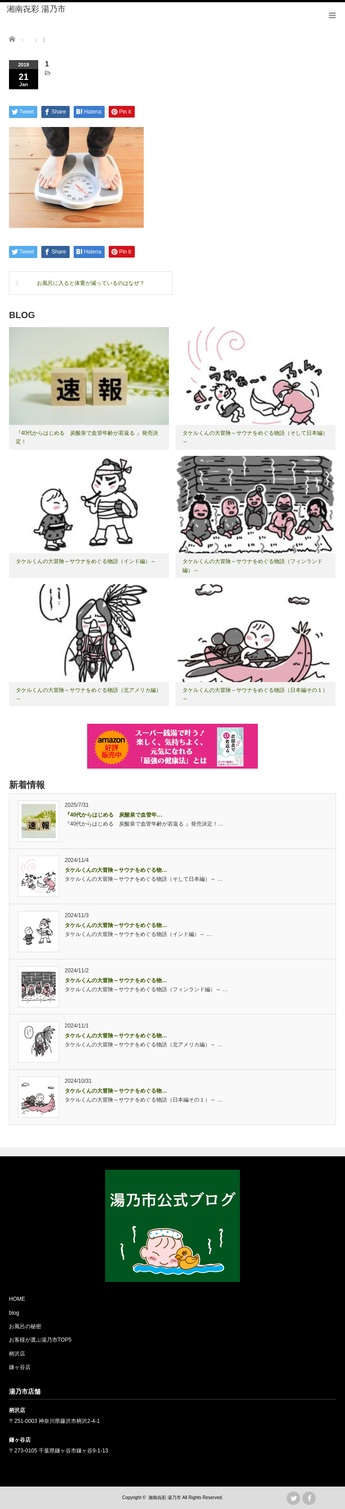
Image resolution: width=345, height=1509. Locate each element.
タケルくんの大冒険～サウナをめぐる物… (116, 870)
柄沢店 (17, 1354)
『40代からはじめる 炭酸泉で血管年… (113, 815)
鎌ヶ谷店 (20, 1367)
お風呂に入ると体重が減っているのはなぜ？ (91, 283)
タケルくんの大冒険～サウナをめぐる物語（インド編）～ (86, 561)
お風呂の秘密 (25, 1326)
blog (14, 1313)
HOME (17, 1299)
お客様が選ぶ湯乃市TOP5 (40, 1340)
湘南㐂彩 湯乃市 (36, 8)
